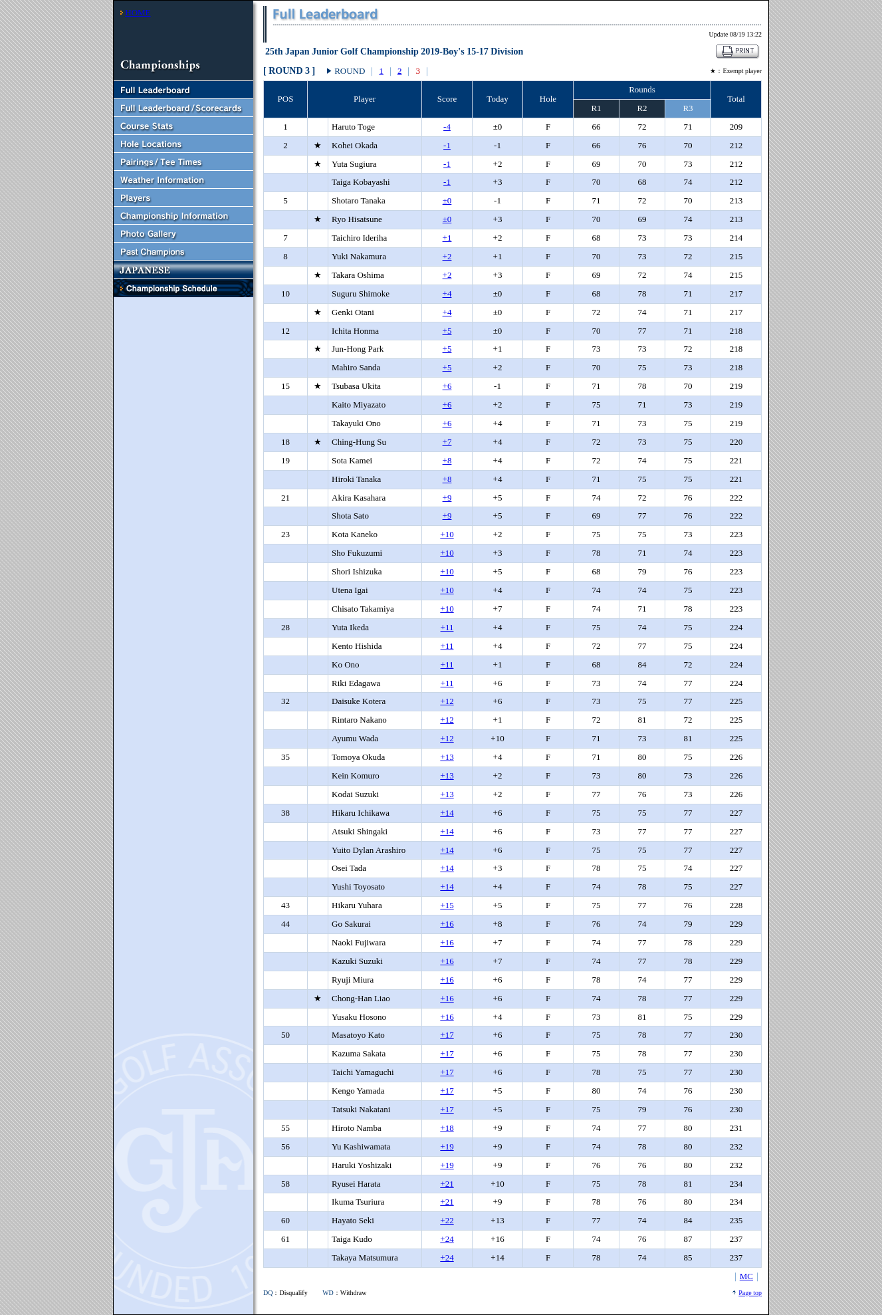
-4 (447, 127)
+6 (447, 386)
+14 (446, 813)
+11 (447, 627)
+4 (447, 294)
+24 (446, 1239)
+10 (446, 534)
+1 (447, 238)
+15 (446, 905)
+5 (447, 331)
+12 (446, 701)
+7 (447, 442)
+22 (446, 1220)
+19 (446, 1146)
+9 (447, 498)
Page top (750, 1292)
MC (746, 1276)
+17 (446, 1035)
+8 (447, 460)
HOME (137, 12)
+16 (446, 924)
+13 (446, 757)
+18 (446, 1128)
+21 (446, 1184)
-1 (447, 145)
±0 (447, 200)
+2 (447, 256)
